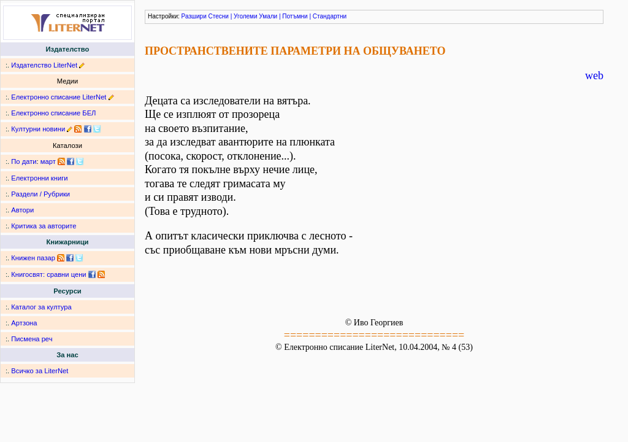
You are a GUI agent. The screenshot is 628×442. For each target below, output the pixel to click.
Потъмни (294, 16)
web (594, 75)
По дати (23, 161)
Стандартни (330, 16)
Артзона (24, 323)
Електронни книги (39, 178)
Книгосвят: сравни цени (48, 274)
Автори (22, 210)
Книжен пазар (33, 258)
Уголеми (246, 16)
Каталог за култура (41, 307)
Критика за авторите (43, 226)
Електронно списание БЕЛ (53, 113)
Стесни (219, 16)
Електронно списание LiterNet (58, 97)
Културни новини (38, 129)
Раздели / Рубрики (40, 194)
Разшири (194, 16)
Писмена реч (31, 339)
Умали (268, 16)
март (48, 161)
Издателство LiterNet (44, 65)
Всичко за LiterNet (39, 370)
